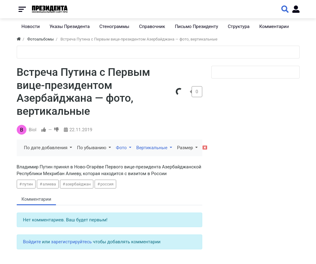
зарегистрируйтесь (71, 242)
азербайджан (78, 184)
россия (106, 184)
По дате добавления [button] (46, 147)
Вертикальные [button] (152, 147)
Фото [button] (122, 147)
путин (27, 184)
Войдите (32, 242)
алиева (49, 184)
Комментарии (36, 199)
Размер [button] (185, 147)
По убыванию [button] (92, 147)
